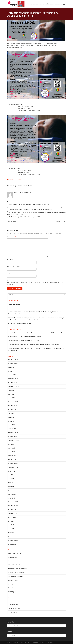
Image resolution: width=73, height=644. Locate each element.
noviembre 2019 (13, 540)
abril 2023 (11, 421)
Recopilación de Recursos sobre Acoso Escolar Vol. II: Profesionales (42, 333)
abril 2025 (11, 371)
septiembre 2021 (13, 467)
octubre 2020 (12, 510)
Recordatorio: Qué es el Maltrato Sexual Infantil (24, 204)
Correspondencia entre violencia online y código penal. (26, 210)
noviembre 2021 (13, 463)
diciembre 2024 (13, 379)
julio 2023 (11, 413)
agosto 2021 (11, 471)
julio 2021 (10, 475)
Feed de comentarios (14, 608)
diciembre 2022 (13, 433)
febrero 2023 (12, 429)
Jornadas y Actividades (15, 576)
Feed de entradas (13, 605)
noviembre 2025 (13, 363)
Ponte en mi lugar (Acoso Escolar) (20, 217)
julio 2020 (11, 521)
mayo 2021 (11, 483)
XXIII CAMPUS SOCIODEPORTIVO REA (19, 324)
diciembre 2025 (13, 359)
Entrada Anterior (24, 223)
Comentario (11, 237)
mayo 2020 (11, 529)
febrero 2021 (12, 494)
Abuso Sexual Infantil (14, 553)
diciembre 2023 (13, 402)
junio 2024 (11, 390)
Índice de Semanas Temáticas (17, 569)
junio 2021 (11, 479)
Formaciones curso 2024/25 (30, 340)
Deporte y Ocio (13, 561)
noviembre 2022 (13, 436)
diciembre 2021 (12, 460)
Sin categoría (12, 592)
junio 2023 (11, 417)
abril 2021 (11, 486)
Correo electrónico (14, 266)
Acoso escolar (12, 557)
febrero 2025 (12, 375)
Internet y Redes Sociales (16, 572)
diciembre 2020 (13, 502)
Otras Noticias (12, 588)
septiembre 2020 (13, 513)
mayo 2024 (11, 394)
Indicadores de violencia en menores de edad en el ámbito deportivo (37, 344)
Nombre (10, 259)
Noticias (10, 584)
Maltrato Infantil (13, 580)
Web (8, 273)
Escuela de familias (14, 565)
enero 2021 (11, 498)
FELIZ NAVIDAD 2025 (14, 304)
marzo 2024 (11, 398)
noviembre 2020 (13, 506)
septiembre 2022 (13, 440)
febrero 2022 (12, 456)
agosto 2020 (12, 517)
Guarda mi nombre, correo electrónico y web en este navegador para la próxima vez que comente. (35, 283)
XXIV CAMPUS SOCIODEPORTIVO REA (19, 308)
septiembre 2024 (13, 386)
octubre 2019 (12, 544)
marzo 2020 (11, 536)
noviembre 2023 (13, 406)
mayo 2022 (11, 448)
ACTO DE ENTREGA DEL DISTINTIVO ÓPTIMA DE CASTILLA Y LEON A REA (31, 207)
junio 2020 (11, 525)
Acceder (10, 601)
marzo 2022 (11, 452)
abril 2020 (11, 533)
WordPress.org (12, 612)
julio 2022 (11, 444)
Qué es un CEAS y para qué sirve (31, 337)
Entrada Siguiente (57, 223)
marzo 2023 (11, 425)
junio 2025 (11, 367)
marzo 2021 (11, 490)
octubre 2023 (12, 409)
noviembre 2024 (13, 383)
